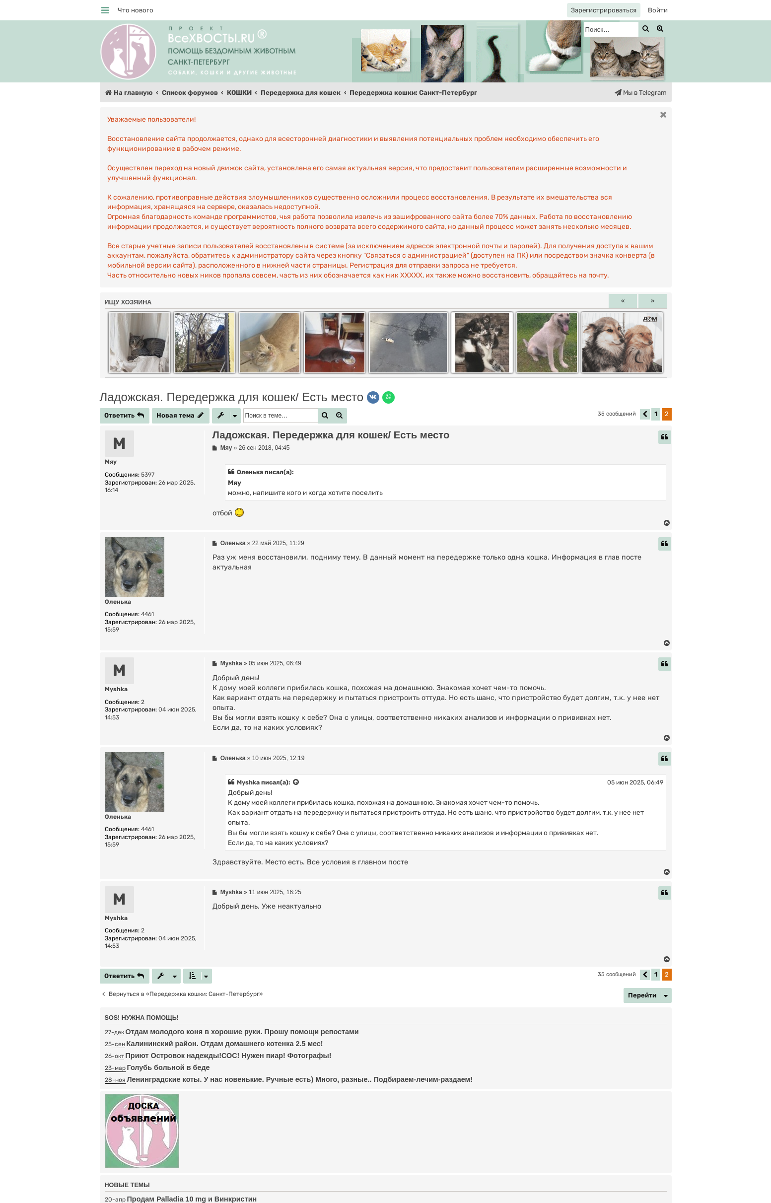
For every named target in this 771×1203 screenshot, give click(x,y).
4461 (147, 614)
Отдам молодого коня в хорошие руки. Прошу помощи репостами (242, 1032)
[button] (645, 414)
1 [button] (655, 414)
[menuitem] (135, 10)
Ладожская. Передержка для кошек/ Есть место (232, 397)
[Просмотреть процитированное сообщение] (296, 782)
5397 (147, 474)
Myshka (116, 689)
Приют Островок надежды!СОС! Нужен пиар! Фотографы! (229, 1056)
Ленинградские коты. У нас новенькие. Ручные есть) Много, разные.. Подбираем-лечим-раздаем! (300, 1079)
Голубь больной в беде (168, 1067)
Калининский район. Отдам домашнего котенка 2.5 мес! (225, 1044)
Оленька (118, 601)
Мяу (111, 461)
